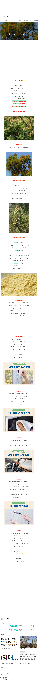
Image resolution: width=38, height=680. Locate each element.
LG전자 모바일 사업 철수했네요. (15, 625)
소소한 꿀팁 (36, 20)
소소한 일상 (7, 20)
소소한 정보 (4, 623)
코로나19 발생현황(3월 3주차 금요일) (15, 627)
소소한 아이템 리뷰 (27, 20)
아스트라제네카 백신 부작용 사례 (15, 630)
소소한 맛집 (13, 20)
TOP (36, 674)
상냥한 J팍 (4, 16)
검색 (33, 16)
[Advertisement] (19, 7)
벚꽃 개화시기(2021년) (14, 626)
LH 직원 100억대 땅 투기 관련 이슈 (14, 629)
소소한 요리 (20, 20)
